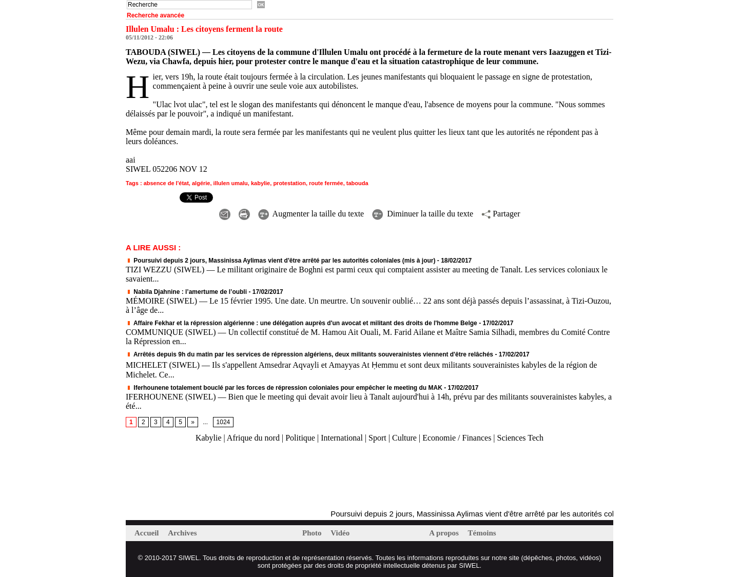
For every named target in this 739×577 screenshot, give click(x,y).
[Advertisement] (246, 476)
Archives (182, 533)
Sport (377, 437)
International (342, 437)
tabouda (357, 183)
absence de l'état (166, 183)
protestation (289, 183)
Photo (312, 533)
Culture (404, 437)
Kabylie (209, 437)
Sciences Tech (520, 437)
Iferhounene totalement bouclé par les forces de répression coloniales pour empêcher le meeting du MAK (284, 387)
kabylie (260, 183)
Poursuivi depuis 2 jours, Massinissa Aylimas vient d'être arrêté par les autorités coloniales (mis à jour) (281, 260)
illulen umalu (230, 183)
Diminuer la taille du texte (422, 213)
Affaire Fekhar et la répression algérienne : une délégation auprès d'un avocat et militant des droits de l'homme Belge (301, 323)
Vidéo (339, 533)
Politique (300, 437)
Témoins (482, 533)
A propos (444, 533)
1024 (223, 422)
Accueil (147, 533)
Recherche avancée (155, 15)
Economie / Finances (456, 437)
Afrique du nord (253, 437)
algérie (201, 183)
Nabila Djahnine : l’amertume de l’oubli (186, 291)
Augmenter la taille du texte (311, 213)
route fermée (326, 183)
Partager (500, 213)
